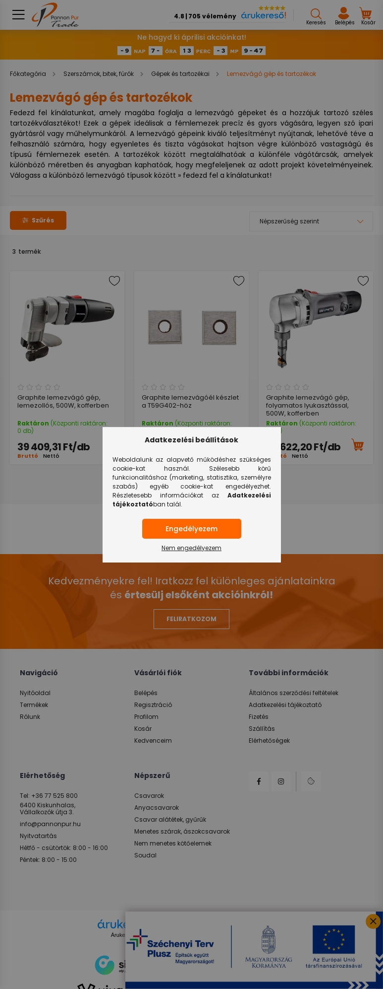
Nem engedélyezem (191, 548)
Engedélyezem (191, 529)
